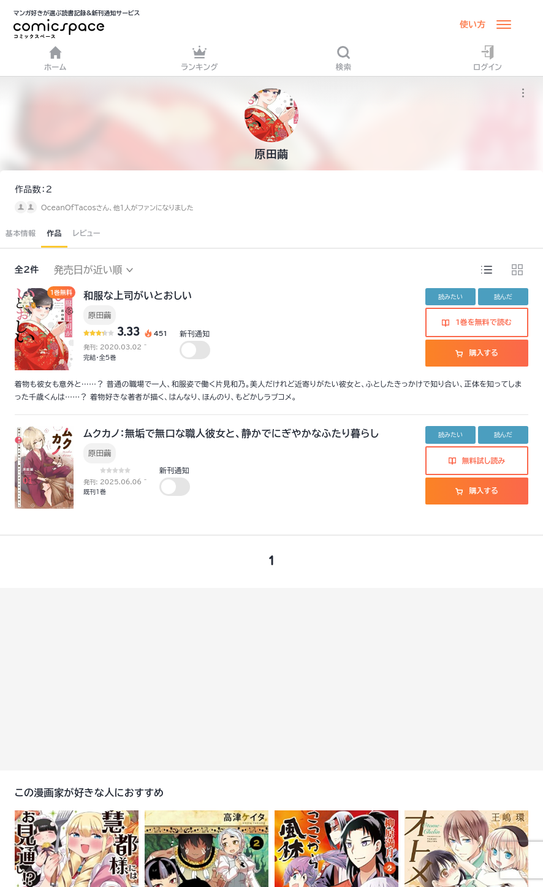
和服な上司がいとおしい (137, 295)
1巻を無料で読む (477, 321)
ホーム (55, 57)
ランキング (199, 57)
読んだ (503, 297)
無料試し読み (477, 460)
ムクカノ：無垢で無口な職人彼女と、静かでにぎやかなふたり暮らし (231, 433)
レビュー (87, 233)
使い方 (472, 24)
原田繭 (99, 315)
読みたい (450, 297)
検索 (344, 57)
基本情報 (21, 233)
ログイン (487, 57)
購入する (476, 352)
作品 (54, 233)
